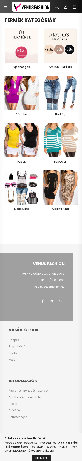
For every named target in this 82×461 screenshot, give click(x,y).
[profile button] (65, 6)
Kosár (12, 359)
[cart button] (74, 6)
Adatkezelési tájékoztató (25, 397)
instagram (51, 301)
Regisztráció (17, 346)
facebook (42, 301)
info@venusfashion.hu (49, 287)
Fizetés (13, 403)
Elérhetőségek (18, 417)
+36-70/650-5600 (52, 280)
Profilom (14, 353)
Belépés (14, 340)
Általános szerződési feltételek (28, 390)
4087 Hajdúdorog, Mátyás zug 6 (43, 273)
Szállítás (14, 410)
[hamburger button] (5, 6)
